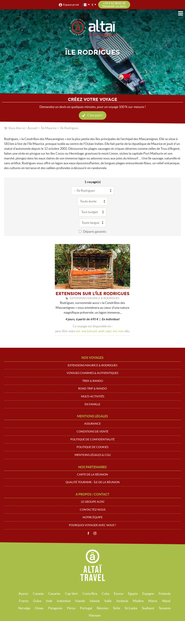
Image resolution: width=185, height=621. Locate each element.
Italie (107, 601)
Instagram (95, 533)
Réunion (102, 608)
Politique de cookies (92, 447)
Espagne (148, 593)
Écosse (118, 593)
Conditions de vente (92, 431)
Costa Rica (89, 593)
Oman (39, 608)
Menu (180, 13)
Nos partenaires (92, 467)
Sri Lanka (131, 608)
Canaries (54, 593)
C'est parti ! (95, 115)
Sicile (116, 608)
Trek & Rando (92, 380)
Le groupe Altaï (92, 501)
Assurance (92, 423)
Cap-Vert (71, 593)
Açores (23, 593)
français (85, 4)
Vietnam (95, 615)
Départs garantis (94, 231)
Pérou (71, 608)
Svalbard (148, 608)
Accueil (32, 128)
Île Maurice (49, 128)
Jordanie (122, 601)
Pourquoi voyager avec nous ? (92, 525)
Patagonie (55, 608)
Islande (95, 601)
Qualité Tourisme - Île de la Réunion (92, 482)
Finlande (165, 593)
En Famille (92, 404)
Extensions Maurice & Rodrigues (92, 365)
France (23, 601)
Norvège (24, 608)
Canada (38, 593)
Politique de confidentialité (92, 439)
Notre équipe (93, 517)
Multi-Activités (92, 396)
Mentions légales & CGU (93, 455)
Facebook (88, 533)
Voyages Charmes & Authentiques (92, 373)
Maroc (152, 601)
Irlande (80, 601)
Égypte (133, 593)
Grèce (37, 601)
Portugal (86, 608)
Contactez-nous (92, 509)
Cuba (105, 593)
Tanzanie (165, 608)
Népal (166, 601)
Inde (49, 601)
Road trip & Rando (92, 388)
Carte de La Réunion (92, 474)
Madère (138, 601)
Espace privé (71, 4)
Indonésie (64, 601)
